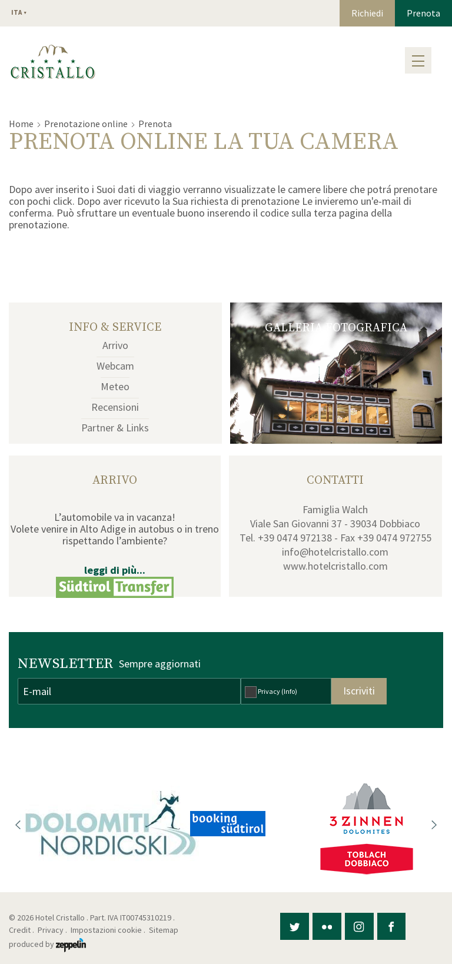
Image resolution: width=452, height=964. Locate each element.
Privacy (277, 691)
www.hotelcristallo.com (335, 566)
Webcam (115, 366)
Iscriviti (359, 690)
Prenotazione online (86, 123)
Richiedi (367, 13)
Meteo (115, 386)
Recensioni (115, 407)
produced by (47, 944)
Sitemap (165, 930)
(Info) (289, 691)
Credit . (22, 930)
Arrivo (115, 345)
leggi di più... (114, 570)
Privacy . (53, 930)
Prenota (423, 13)
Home (21, 123)
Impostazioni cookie (106, 930)
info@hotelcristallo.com (335, 552)
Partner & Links (115, 427)
